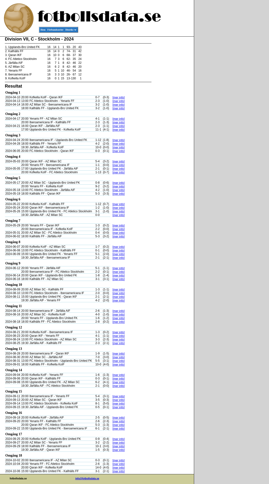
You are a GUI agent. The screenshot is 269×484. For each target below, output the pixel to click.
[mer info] (118, 97)
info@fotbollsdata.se (87, 478)
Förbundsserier (55, 29)
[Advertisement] (172, 110)
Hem (43, 29)
